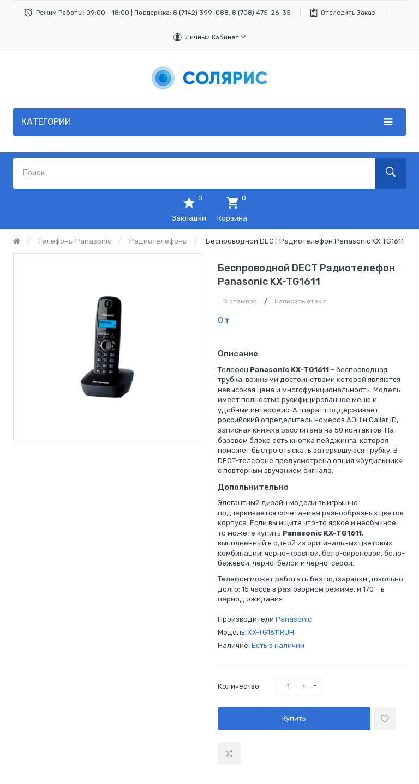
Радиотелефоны (158, 241)
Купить (294, 718)
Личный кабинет (215, 37)
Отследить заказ (348, 12)
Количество (238, 686)
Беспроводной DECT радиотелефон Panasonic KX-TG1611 (305, 241)
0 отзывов (240, 301)
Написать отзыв (300, 301)
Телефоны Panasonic (74, 241)
